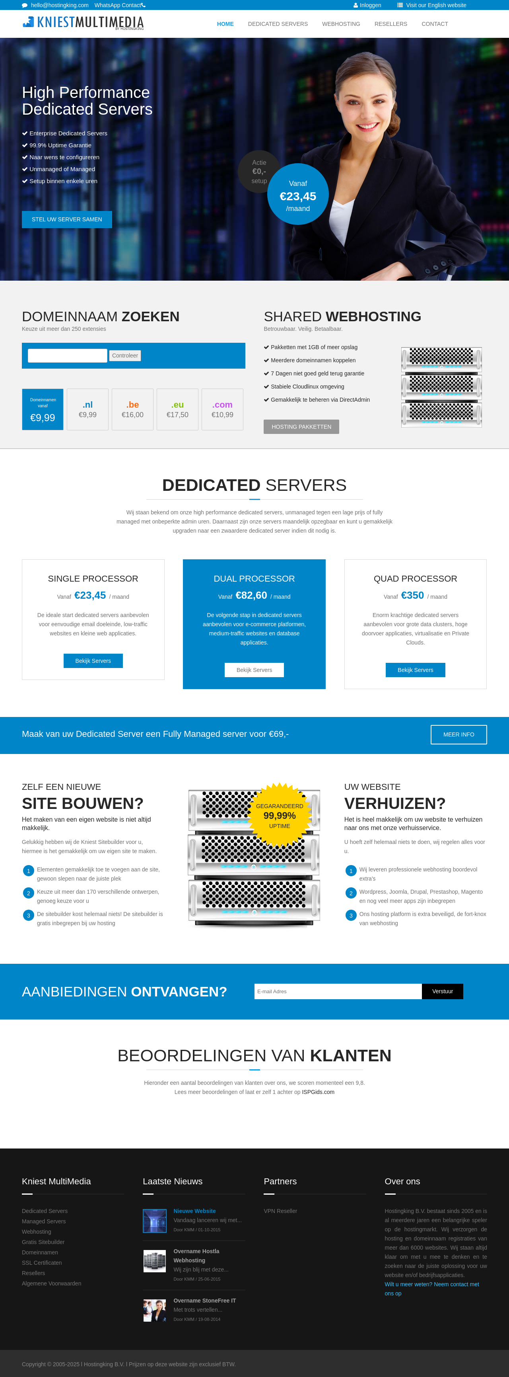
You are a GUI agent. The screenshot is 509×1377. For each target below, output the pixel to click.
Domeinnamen (40, 1252)
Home (225, 24)
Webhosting (341, 24)
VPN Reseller (280, 1211)
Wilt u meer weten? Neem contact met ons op (432, 1289)
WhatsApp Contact (118, 5)
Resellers (391, 24)
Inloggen (367, 5)
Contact (435, 24)
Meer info (458, 734)
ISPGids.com (318, 1092)
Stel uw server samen (67, 219)
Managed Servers (44, 1221)
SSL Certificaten (42, 1263)
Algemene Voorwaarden (51, 1283)
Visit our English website (431, 5)
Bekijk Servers (93, 661)
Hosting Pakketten (301, 427)
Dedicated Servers (278, 24)
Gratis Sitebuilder (43, 1242)
